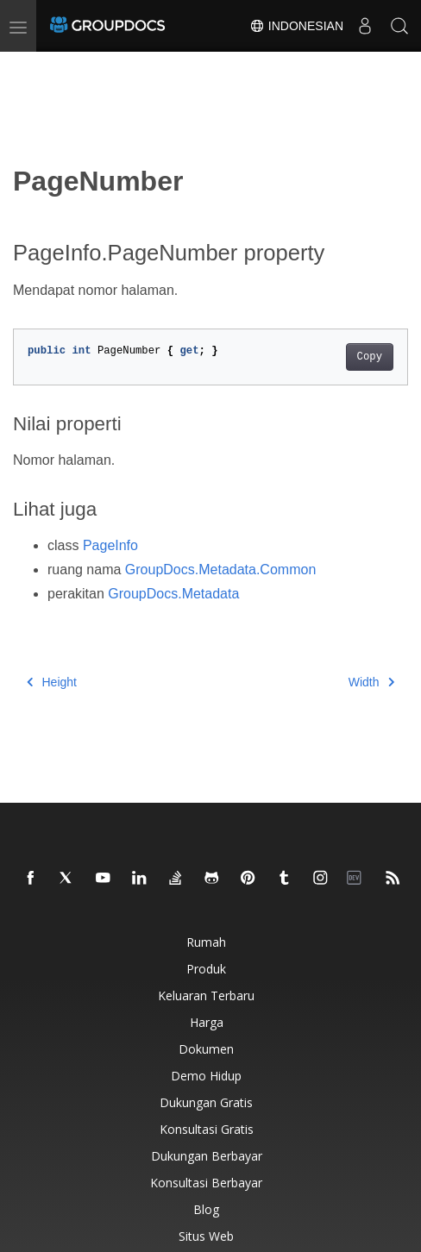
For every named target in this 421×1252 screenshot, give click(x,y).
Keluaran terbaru (206, 995)
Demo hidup (206, 1075)
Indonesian (296, 26)
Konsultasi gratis (207, 1129)
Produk (206, 969)
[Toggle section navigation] (27, 66)
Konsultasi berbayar (206, 1182)
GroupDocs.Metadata (173, 593)
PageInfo (110, 545)
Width (371, 682)
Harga (206, 1022)
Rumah (206, 942)
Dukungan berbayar (206, 1156)
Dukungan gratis (206, 1102)
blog (206, 1209)
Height (52, 682)
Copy (369, 357)
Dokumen (206, 1049)
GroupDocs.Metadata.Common (220, 569)
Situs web (206, 1236)
